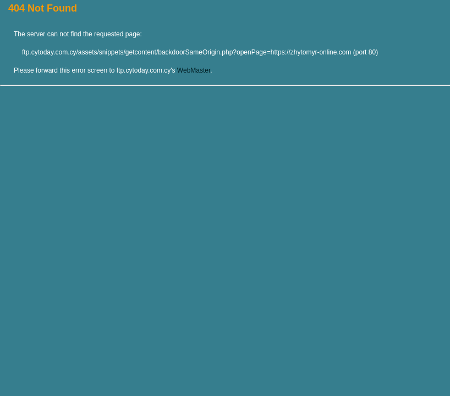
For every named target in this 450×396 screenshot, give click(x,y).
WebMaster (193, 70)
